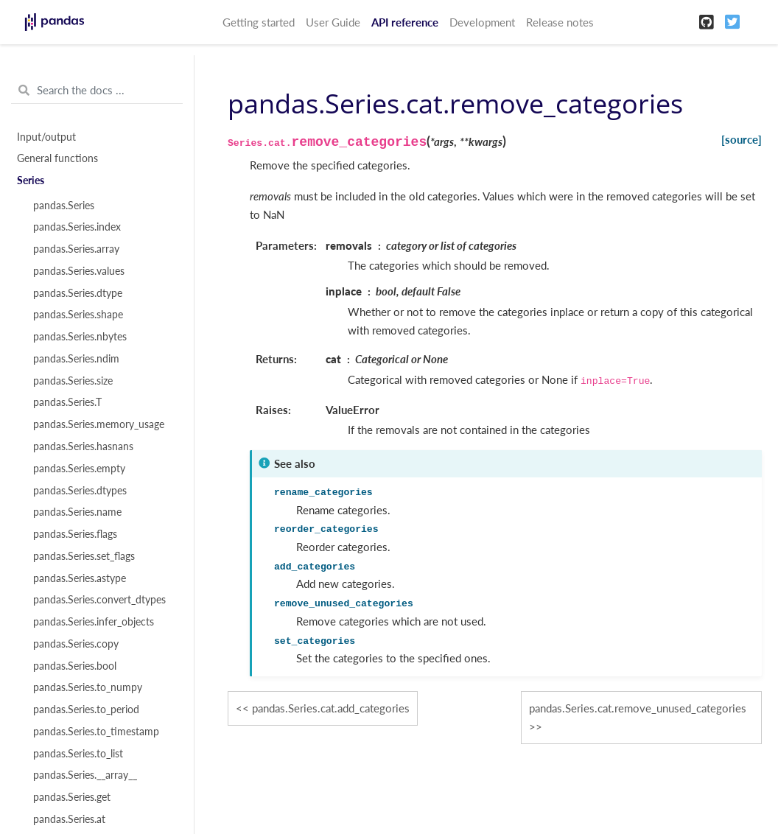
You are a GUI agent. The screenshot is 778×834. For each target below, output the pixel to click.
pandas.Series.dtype (77, 293)
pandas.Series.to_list (78, 754)
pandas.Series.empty (79, 468)
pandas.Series (63, 205)
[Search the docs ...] (97, 90)
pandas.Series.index (77, 227)
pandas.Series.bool (74, 666)
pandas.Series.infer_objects (93, 622)
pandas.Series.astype (79, 578)
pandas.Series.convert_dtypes (99, 600)
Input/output (46, 137)
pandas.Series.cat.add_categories (331, 708)
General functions (57, 158)
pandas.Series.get (72, 797)
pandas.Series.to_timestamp (96, 731)
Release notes (560, 22)
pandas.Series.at (69, 819)
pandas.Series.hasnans (83, 446)
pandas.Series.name (77, 512)
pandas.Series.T (67, 402)
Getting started (258, 22)
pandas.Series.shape (78, 314)
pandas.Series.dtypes (80, 491)
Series (30, 180)
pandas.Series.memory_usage (98, 424)
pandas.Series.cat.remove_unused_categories (637, 708)
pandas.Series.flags (75, 534)
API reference (404, 22)
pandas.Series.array (76, 249)
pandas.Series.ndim (76, 359)
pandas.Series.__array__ (85, 775)
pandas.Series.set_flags (84, 556)
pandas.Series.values (79, 271)
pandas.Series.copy (76, 644)
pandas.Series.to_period (86, 709)
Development (482, 22)
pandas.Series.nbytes (80, 337)
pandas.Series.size (73, 381)
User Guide (333, 22)
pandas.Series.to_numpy (87, 687)
